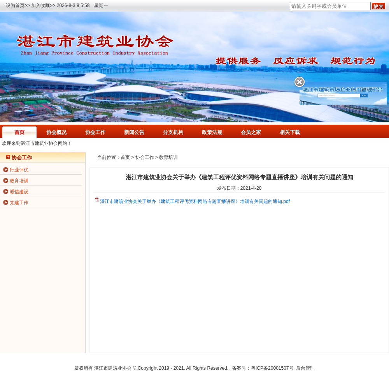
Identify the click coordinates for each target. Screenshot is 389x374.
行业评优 (19, 170)
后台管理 (305, 368)
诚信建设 (19, 191)
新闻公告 (134, 132)
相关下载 (290, 132)
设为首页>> (18, 5)
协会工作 (95, 132)
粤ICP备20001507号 (272, 368)
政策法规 (212, 132)
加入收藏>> (43, 5)
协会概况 (56, 132)
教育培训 (19, 180)
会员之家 (251, 132)
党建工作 (19, 202)
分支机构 (173, 132)
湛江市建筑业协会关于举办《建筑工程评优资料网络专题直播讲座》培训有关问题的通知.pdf (195, 201)
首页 (19, 132)
